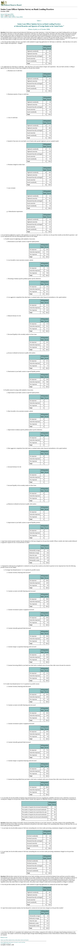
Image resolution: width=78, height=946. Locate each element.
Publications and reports (8, 942)
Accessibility (3, 943)
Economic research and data (19, 942)
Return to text (4, 937)
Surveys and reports (25, 939)
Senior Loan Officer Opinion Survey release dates (10, 939)
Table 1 (2, 15)
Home (2, 942)
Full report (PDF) (9, 14)
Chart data (11, 15)
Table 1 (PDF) (4, 17)
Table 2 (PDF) (11, 17)
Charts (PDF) (19, 17)
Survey (2, 14)
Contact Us (8, 943)
